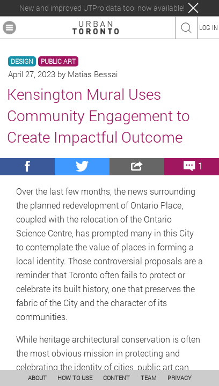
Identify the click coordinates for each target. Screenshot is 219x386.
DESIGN (22, 61)
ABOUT (37, 378)
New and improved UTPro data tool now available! (102, 8)
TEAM (149, 378)
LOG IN (208, 27)
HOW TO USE (74, 378)
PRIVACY (179, 378)
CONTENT (116, 378)
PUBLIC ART (58, 61)
